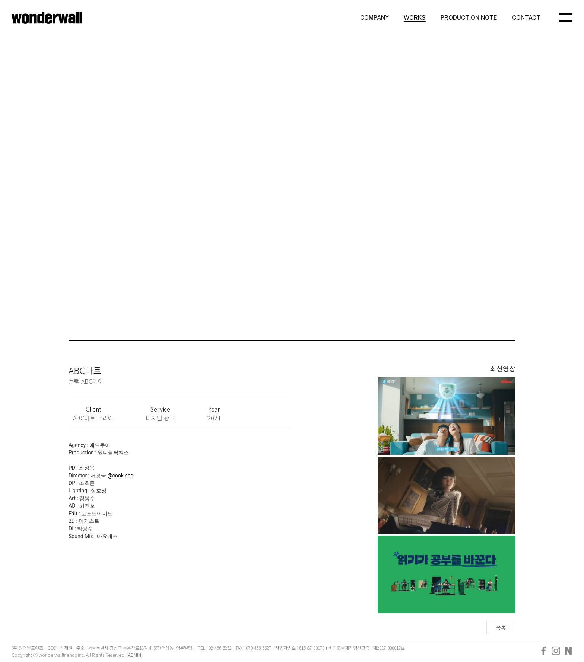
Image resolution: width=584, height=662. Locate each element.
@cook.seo (120, 476)
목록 (501, 627)
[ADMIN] (135, 655)
